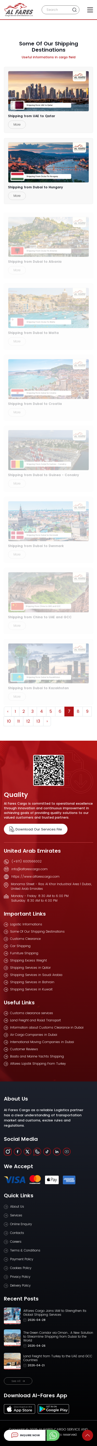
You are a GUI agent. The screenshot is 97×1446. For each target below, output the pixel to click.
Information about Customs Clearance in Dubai (47, 1027)
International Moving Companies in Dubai (42, 1042)
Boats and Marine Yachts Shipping (37, 1056)
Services (16, 1215)
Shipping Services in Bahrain (32, 982)
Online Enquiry (21, 1224)
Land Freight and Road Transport (35, 1020)
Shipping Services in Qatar (30, 967)
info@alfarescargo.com (29, 869)
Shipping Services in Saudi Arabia (36, 975)
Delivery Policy (20, 1285)
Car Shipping (20, 946)
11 (18, 721)
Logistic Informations (26, 924)
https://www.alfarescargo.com (35, 876)
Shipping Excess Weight (28, 960)
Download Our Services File (35, 829)
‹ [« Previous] (7, 711)
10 (9, 721)
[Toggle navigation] (90, 9)
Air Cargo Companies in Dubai (33, 1034)
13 (38, 721)
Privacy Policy (20, 1276)
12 (28, 721)
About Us (17, 1206)
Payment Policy (21, 1259)
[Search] (56, 10)
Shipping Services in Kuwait (31, 989)
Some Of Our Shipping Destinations (37, 931)
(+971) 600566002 (26, 861)
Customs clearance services (31, 1013)
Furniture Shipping (24, 953)
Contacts (17, 1233)
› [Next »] (47, 721)
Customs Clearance (25, 938)
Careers (15, 1241)
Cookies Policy (20, 1268)
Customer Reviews (24, 1049)
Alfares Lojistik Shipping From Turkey (38, 1063)
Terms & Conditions (25, 1250)
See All (18, 1381)
